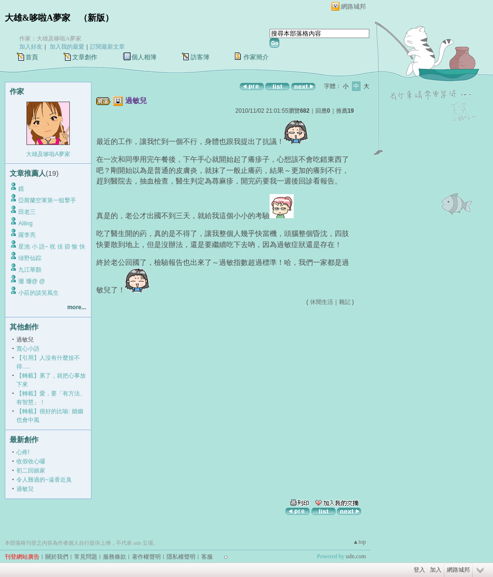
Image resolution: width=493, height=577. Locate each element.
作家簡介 (256, 57)
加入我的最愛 (67, 46)
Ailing (25, 223)
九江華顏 (29, 269)
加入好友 (30, 46)
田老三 (27, 212)
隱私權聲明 (181, 556)
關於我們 (56, 556)
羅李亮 (27, 235)
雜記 (344, 302)
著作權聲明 (146, 556)
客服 (207, 556)
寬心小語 (27, 348)
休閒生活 (321, 302)
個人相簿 (143, 57)
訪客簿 (200, 57)
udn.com (356, 556)
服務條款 (114, 556)
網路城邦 (353, 6)
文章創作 (84, 57)
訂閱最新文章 (107, 46)
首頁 (32, 57)
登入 (419, 569)
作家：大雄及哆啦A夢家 (50, 38)
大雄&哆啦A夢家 (37, 18)
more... (76, 307)
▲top (359, 541)
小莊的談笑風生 (38, 292)
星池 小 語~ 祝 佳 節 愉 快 (51, 246)
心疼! (22, 452)
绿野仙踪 (29, 258)
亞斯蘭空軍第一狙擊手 (47, 200)
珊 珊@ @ (35, 281)
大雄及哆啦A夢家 (48, 154)
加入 (435, 569)
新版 (96, 18)
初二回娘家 (30, 470)
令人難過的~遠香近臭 (44, 479)
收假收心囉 (30, 461)
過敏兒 (25, 488)
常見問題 (85, 556)
